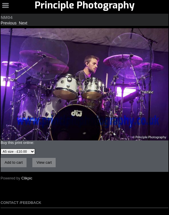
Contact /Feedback (21, 202)
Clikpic (26, 178)
